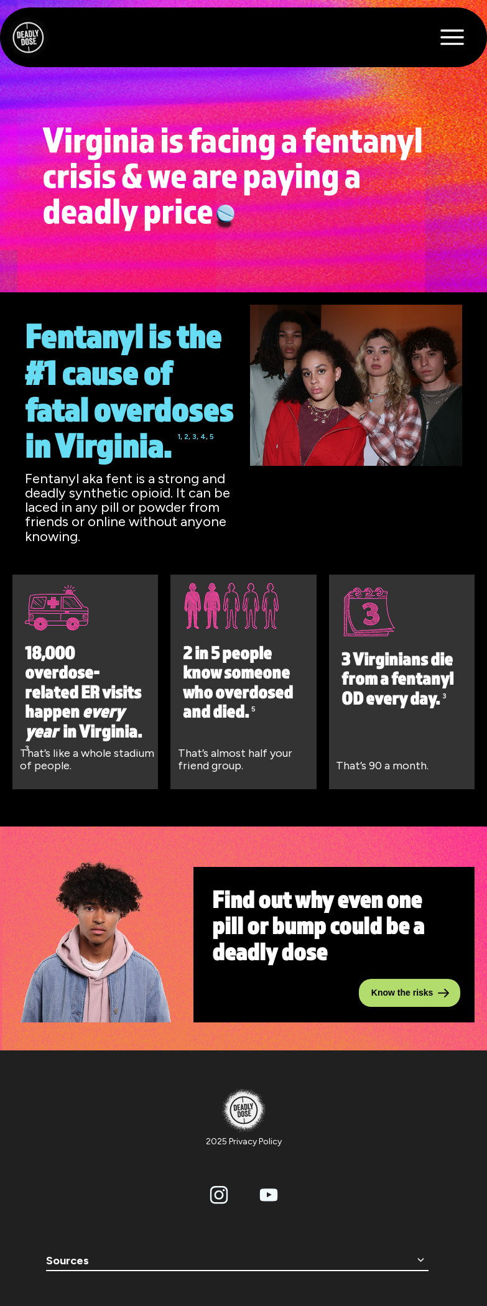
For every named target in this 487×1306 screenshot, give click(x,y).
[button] (459, 37)
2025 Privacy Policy (244, 1141)
